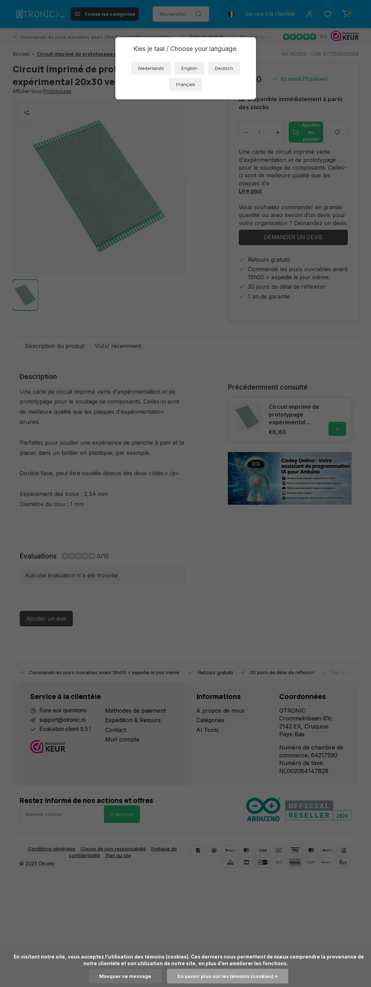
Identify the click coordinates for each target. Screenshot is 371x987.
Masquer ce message (124, 976)
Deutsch (224, 68)
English (189, 68)
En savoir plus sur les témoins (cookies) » (228, 976)
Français (185, 84)
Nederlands (151, 68)
